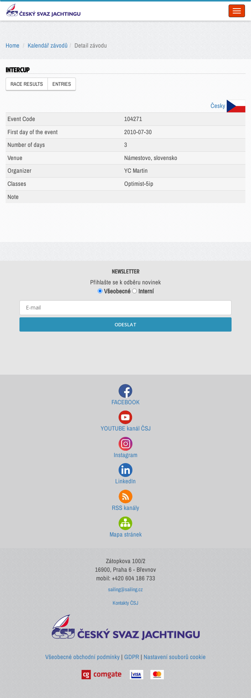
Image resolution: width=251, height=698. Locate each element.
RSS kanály (125, 501)
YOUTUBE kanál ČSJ (126, 421)
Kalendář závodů (48, 45)
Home (12, 45)
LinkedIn (125, 474)
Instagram (125, 448)
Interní (143, 291)
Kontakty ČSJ (125, 602)
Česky (228, 106)
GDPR (131, 657)
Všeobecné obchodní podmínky (82, 657)
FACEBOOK (125, 395)
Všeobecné (114, 291)
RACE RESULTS (26, 84)
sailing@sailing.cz (125, 589)
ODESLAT (125, 324)
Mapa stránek (126, 527)
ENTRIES (61, 84)
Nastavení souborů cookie (175, 657)
